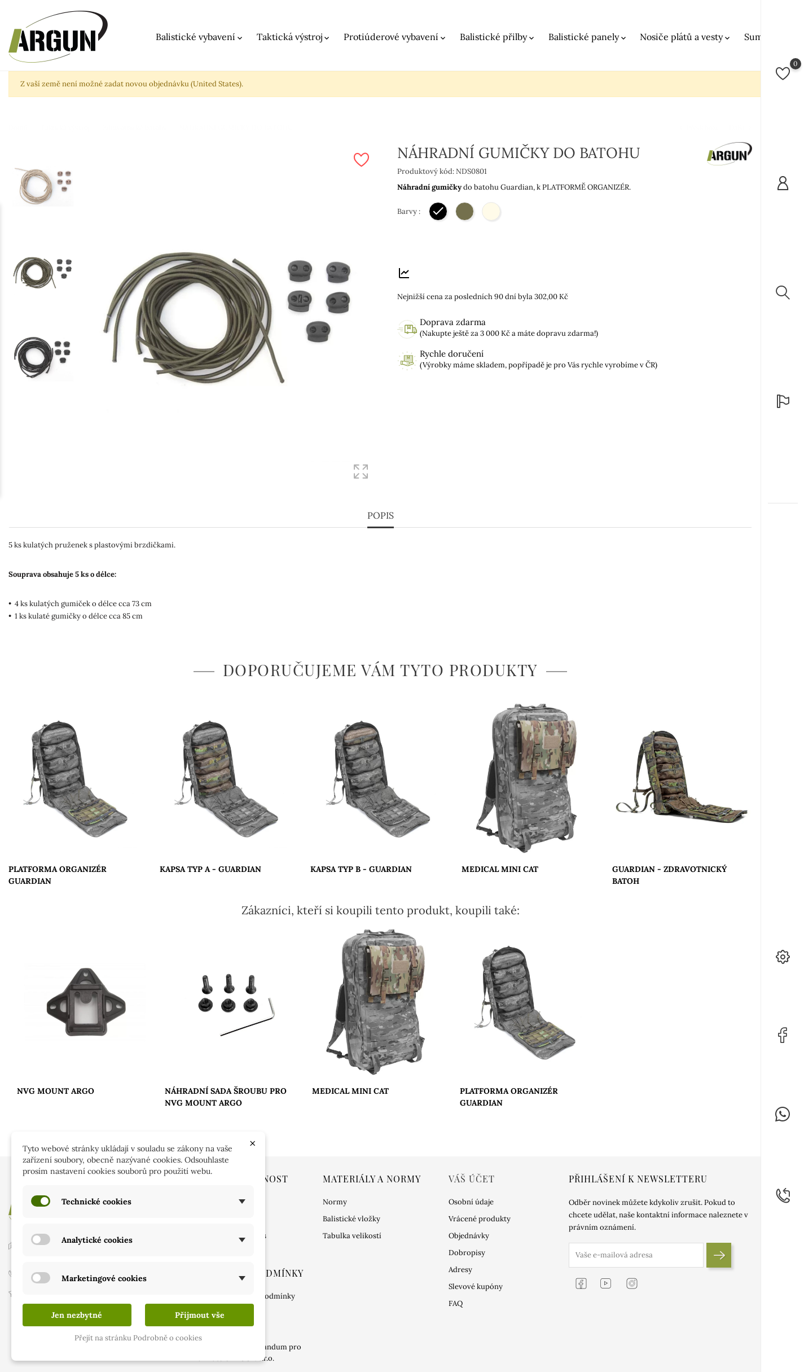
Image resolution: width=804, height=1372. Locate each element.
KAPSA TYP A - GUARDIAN (210, 869)
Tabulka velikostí (352, 1236)
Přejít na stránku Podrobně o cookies (138, 1338)
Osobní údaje (471, 1202)
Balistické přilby (498, 37)
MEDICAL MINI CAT (500, 869)
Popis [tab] (380, 515)
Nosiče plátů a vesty (686, 37)
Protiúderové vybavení (395, 37)
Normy (335, 1202)
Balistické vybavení (200, 37)
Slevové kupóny (476, 1286)
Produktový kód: (425, 171)
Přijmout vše (200, 1315)
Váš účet (472, 1179)
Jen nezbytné (76, 1315)
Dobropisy (467, 1252)
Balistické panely (588, 37)
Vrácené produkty (480, 1219)
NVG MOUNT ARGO (55, 1091)
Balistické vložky (351, 1219)
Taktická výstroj (294, 37)
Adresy (460, 1269)
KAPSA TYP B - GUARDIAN (361, 869)
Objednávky (469, 1236)
